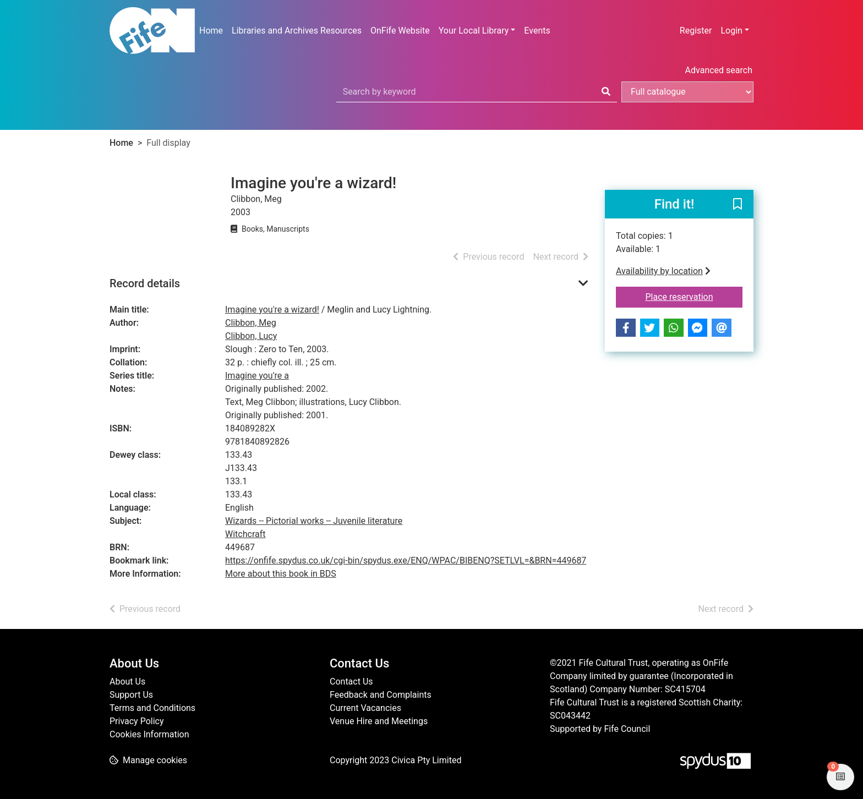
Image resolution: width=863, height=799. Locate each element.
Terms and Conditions (152, 708)
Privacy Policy (137, 721)
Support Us (131, 694)
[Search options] (687, 91)
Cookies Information (149, 734)
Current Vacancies (365, 708)
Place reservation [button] (694, 296)
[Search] (606, 91)
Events (537, 30)
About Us (127, 681)
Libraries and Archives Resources (297, 30)
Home (211, 30)
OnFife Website (400, 30)
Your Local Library (474, 30)
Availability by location (663, 271)
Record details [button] (145, 283)
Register (696, 30)
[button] (737, 205)
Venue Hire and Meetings (379, 721)
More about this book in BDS (280, 573)
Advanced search (718, 70)
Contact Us (351, 681)
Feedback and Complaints (381, 694)
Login (731, 30)
